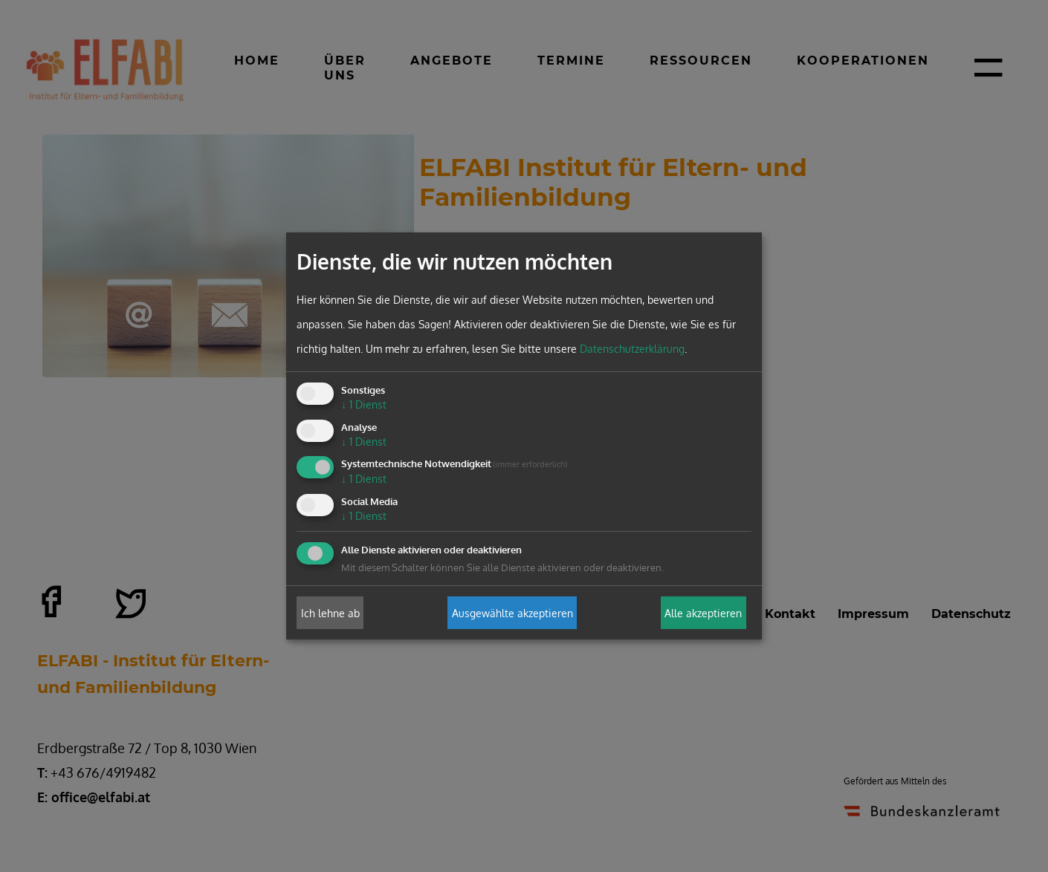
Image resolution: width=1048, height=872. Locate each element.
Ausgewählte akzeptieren (512, 612)
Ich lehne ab (330, 612)
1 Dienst (363, 404)
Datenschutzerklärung (632, 348)
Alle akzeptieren (703, 612)
